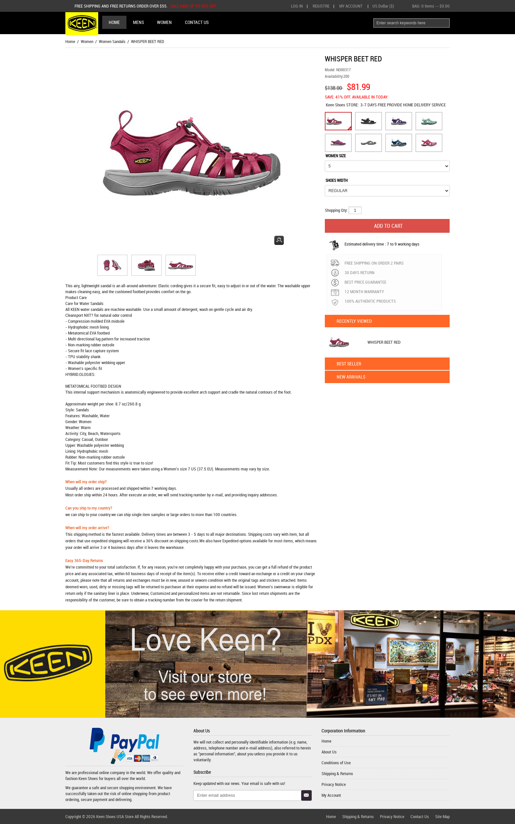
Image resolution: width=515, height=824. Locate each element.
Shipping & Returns (337, 773)
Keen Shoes (336, 105)
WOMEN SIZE (335, 155)
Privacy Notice (334, 784)
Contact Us (420, 816)
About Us (329, 752)
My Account (351, 6)
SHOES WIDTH (336, 180)
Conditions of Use (336, 763)
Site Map (442, 816)
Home (114, 22)
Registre (321, 6)
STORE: (342, 105)
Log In (297, 6)
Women (87, 41)
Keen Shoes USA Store (115, 816)
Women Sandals (112, 41)
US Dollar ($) (383, 6)
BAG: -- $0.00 (431, 6)
